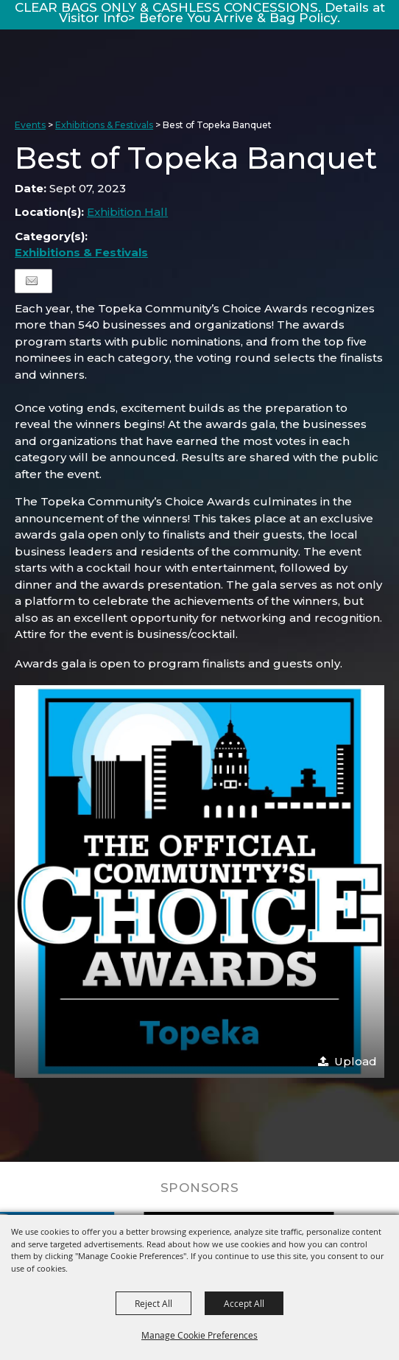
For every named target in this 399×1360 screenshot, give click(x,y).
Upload (355, 1061)
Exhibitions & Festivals (104, 124)
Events (30, 124)
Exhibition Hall (127, 212)
